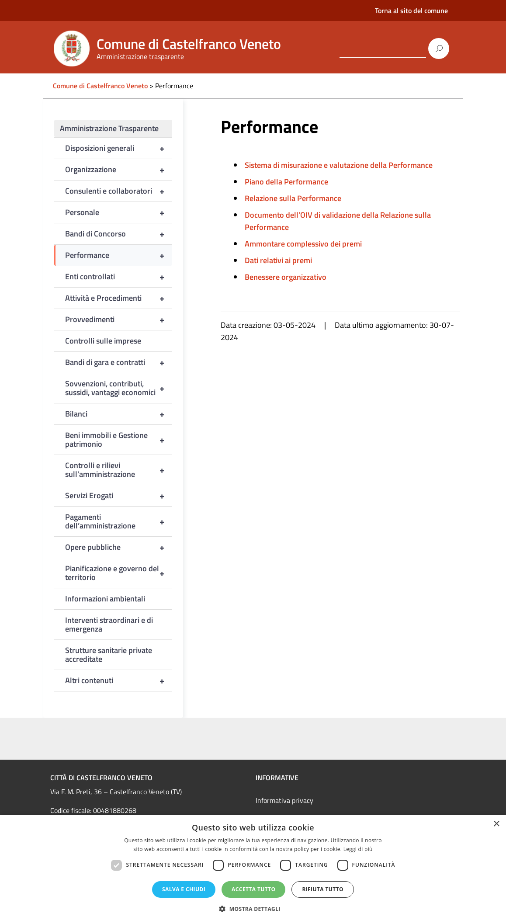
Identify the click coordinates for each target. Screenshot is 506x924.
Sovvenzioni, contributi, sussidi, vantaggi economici (118, 388)
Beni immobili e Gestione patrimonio (118, 440)
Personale (118, 212)
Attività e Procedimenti (118, 298)
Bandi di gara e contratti (118, 362)
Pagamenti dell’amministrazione (118, 521)
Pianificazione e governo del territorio (118, 573)
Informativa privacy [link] (284, 800)
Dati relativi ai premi (278, 260)
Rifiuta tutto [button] (322, 889)
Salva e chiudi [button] (183, 889)
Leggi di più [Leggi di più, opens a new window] (358, 849)
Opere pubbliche (118, 547)
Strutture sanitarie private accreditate (108, 654)
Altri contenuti (118, 680)
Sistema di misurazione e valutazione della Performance (339, 165)
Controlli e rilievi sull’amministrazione (118, 470)
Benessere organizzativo (285, 277)
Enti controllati (118, 276)
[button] (253, 909)
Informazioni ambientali (105, 598)
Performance (118, 255)
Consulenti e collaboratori (118, 191)
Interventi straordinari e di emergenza (109, 624)
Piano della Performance (286, 182)
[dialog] (253, 869)
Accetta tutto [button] (253, 889)
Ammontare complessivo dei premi (303, 244)
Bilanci (118, 413)
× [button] (496, 824)
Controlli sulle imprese (103, 341)
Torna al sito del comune (411, 10)
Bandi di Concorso (118, 233)
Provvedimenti (118, 319)
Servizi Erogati (118, 495)
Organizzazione (118, 169)
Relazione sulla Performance (293, 198)
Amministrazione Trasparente (109, 128)
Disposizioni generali (118, 148)
